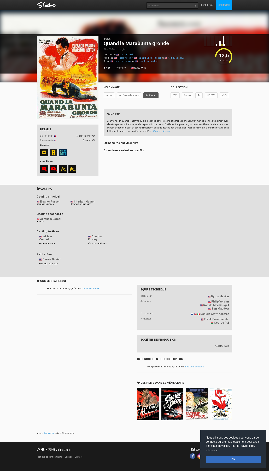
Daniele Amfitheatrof (214, 314)
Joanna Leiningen (45, 204)
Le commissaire (47, 243)
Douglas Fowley (95, 238)
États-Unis (138, 67)
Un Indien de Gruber (48, 263)
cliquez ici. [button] (212, 450)
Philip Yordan (125, 57)
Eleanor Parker (123, 61)
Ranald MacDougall (149, 57)
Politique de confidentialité (49, 457)
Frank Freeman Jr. (216, 319)
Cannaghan (49, 433)
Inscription (207, 5)
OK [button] (233, 459)
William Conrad (45, 238)
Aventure (121, 67)
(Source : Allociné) (162, 131)
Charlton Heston (148, 61)
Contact (78, 457)
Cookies (68, 457)
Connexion (224, 5)
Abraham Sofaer (51, 219)
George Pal (221, 322)
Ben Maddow (176, 57)
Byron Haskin (127, 54)
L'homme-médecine (97, 243)
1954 (107, 39)
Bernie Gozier (52, 259)
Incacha (40, 221)
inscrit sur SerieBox (92, 288)
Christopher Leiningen (81, 204)
